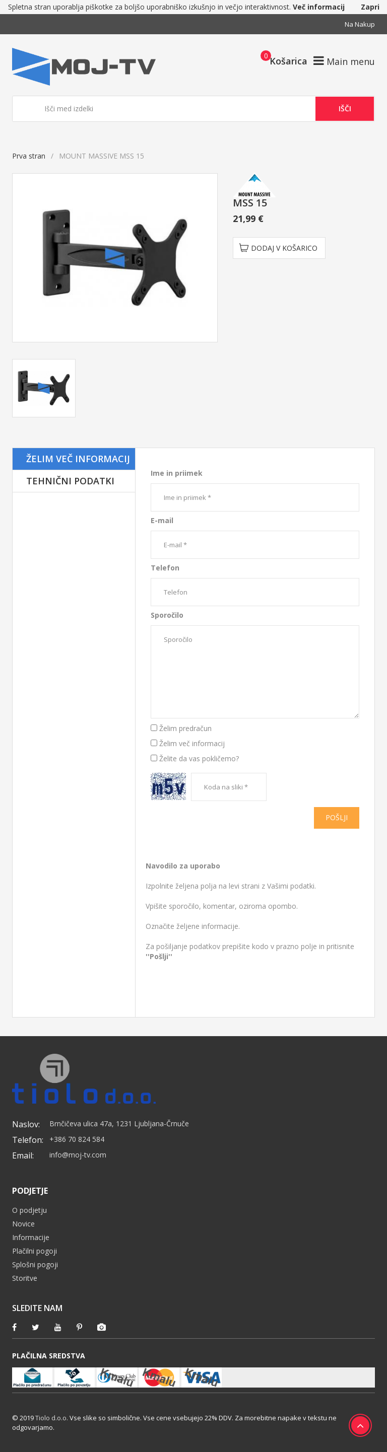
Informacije (30, 1237)
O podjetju (29, 1210)
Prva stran (28, 156)
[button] (280, 60)
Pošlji (337, 817)
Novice (23, 1223)
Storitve (24, 1278)
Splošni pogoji (35, 1264)
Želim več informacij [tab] (78, 459)
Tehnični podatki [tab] (70, 481)
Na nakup (360, 24)
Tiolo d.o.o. (51, 1417)
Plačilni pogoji (34, 1251)
